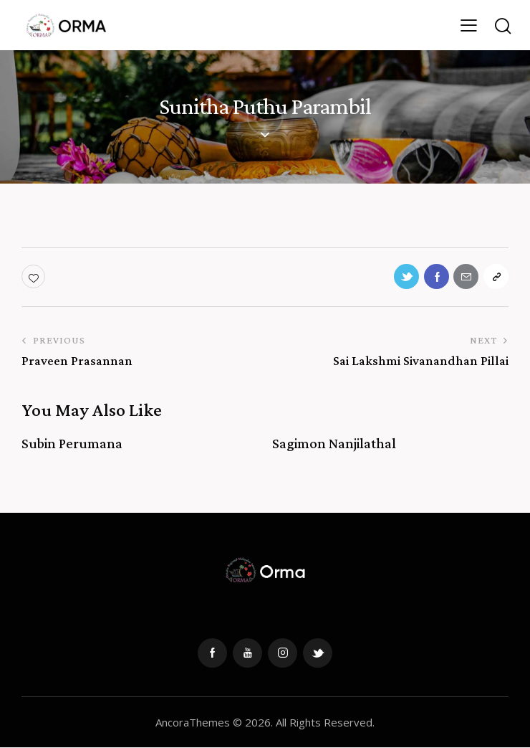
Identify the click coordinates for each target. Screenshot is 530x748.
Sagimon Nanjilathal (334, 444)
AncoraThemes (192, 722)
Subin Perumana (71, 444)
